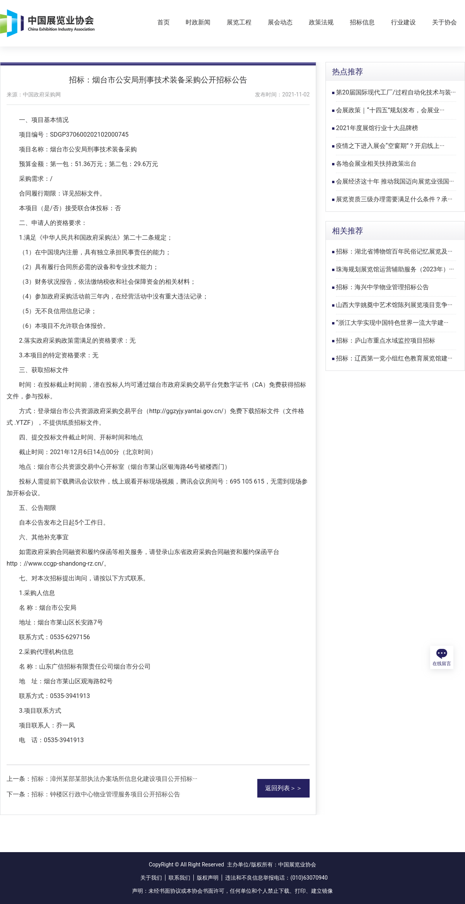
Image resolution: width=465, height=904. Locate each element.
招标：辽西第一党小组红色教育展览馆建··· (394, 358)
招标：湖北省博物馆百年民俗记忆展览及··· (394, 251)
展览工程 (239, 22)
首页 (163, 22)
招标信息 (362, 22)
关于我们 (151, 878)
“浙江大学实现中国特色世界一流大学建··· (392, 322)
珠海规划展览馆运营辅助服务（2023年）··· (395, 269)
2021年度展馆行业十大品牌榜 (377, 128)
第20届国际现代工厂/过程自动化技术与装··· (396, 92)
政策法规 (321, 22)
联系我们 (179, 878)
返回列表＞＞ (283, 788)
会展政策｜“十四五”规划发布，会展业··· (390, 110)
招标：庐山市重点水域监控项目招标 (385, 340)
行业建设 (403, 22)
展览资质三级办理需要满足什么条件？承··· (394, 199)
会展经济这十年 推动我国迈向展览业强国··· (395, 181)
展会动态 (280, 22)
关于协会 (444, 22)
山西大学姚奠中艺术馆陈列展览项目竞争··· (394, 305)
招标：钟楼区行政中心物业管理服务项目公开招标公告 (105, 794)
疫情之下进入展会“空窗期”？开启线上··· (390, 145)
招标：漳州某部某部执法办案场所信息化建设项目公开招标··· (114, 778)
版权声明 (208, 878)
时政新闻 (198, 22)
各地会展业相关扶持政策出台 (376, 163)
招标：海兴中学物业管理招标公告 (382, 287)
